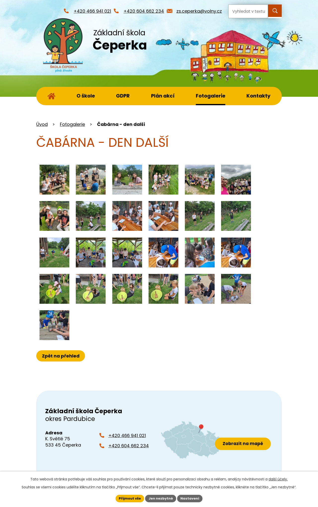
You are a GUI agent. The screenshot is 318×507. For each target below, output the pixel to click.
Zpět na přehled (61, 356)
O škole (86, 95)
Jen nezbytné (161, 498)
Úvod (51, 96)
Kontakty (258, 95)
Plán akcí (163, 95)
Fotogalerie (210, 95)
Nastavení (192, 498)
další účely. (278, 478)
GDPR (123, 95)
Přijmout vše (128, 498)
